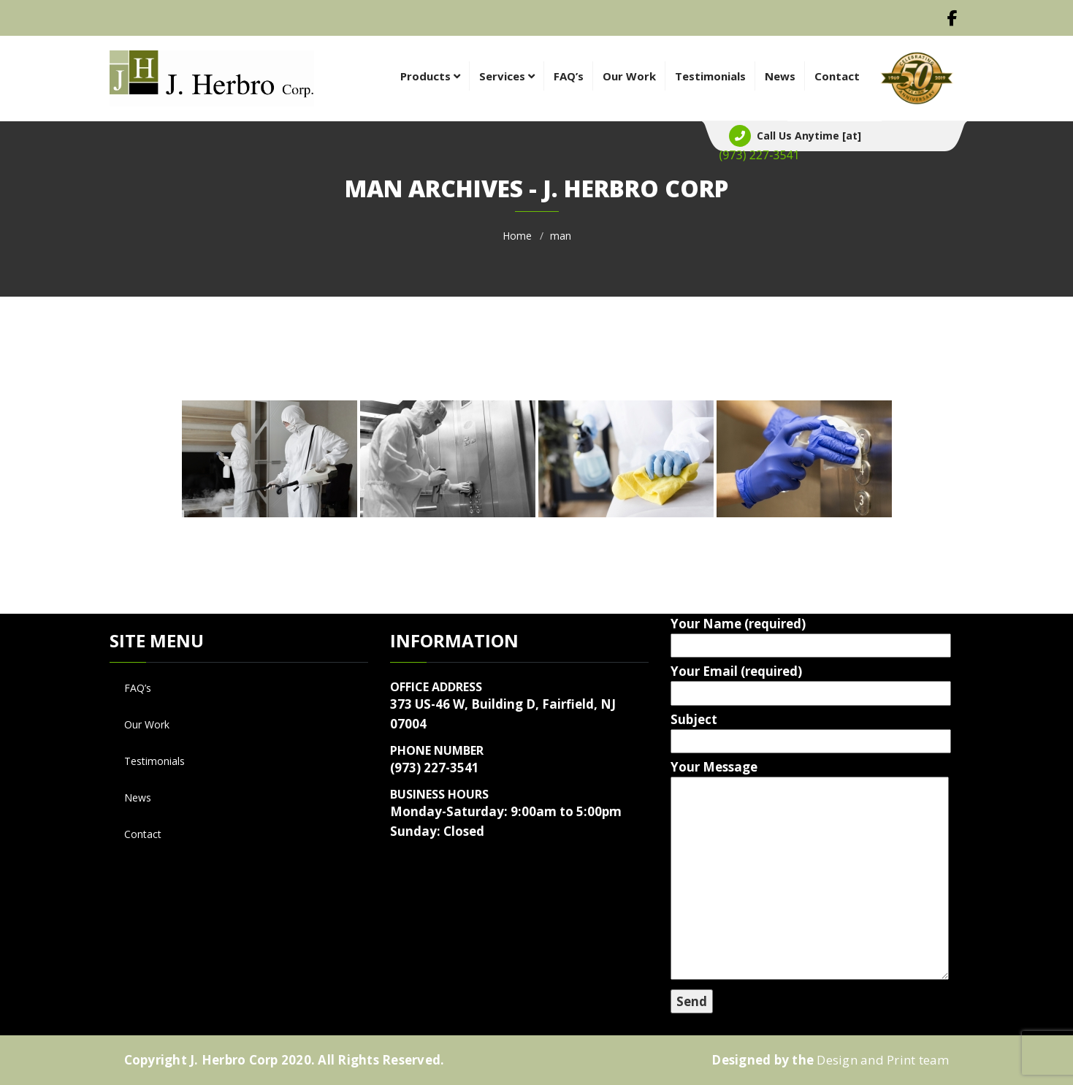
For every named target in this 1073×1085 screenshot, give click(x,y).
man (560, 236)
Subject (800, 730)
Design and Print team (883, 1059)
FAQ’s (569, 76)
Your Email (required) (800, 682)
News (780, 76)
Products (430, 76)
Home (517, 236)
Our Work (629, 76)
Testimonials (710, 76)
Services (507, 76)
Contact (837, 76)
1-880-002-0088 (759, 155)
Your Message (800, 870)
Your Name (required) (800, 634)
